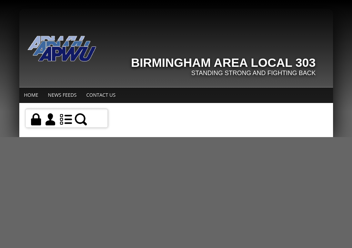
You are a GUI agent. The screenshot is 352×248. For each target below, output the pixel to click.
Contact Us (100, 95)
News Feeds (62, 95)
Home (31, 95)
